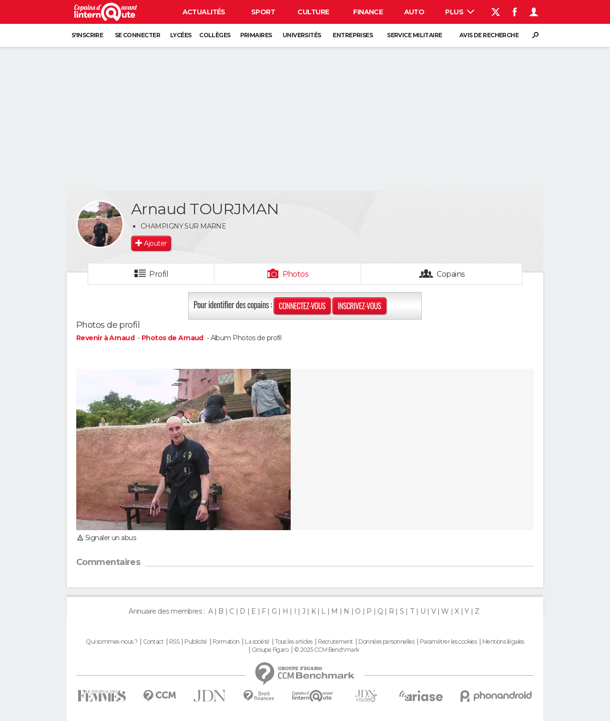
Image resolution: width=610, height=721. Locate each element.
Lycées (181, 35)
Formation (226, 641)
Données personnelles (386, 641)
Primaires (256, 35)
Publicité (195, 641)
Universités (302, 35)
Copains (451, 274)
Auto (414, 12)
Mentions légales (503, 641)
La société (257, 641)
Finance (368, 12)
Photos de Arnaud (172, 338)
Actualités (204, 12)
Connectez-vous (302, 306)
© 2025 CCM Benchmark (326, 650)
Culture (313, 12)
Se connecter (137, 35)
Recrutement (335, 641)
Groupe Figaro (270, 650)
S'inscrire (87, 35)
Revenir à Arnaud (106, 338)
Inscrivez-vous (359, 306)
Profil (158, 274)
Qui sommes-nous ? (111, 641)
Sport (263, 12)
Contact (153, 641)
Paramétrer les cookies (448, 641)
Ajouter (155, 243)
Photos (296, 274)
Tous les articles (293, 641)
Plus (459, 12)
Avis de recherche (488, 35)
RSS (174, 641)
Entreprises (353, 35)
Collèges (215, 35)
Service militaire (414, 35)
